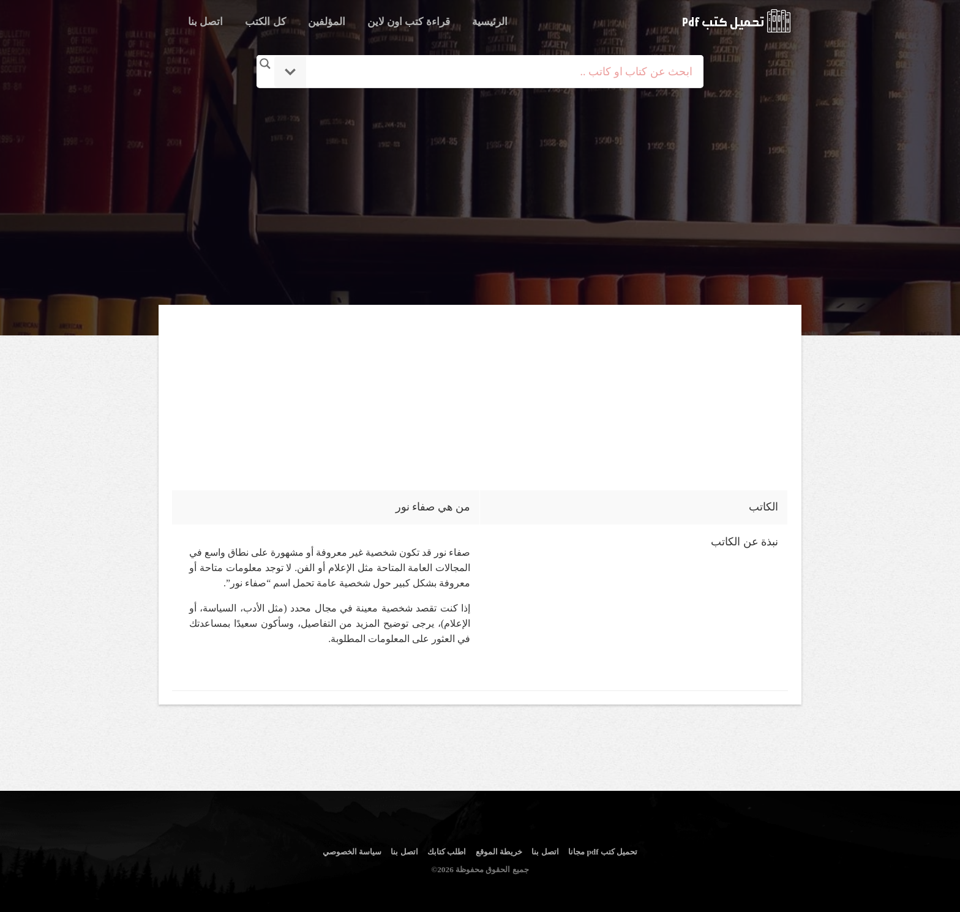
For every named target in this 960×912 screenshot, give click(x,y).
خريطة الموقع (499, 851)
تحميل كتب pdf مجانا (602, 851)
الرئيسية (490, 22)
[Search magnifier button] (265, 63)
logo (736, 20)
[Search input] (496, 71)
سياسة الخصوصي (352, 851)
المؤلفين (326, 22)
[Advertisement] (482, 197)
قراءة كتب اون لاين (408, 22)
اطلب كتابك (446, 851)
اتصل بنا (205, 22)
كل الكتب (265, 22)
